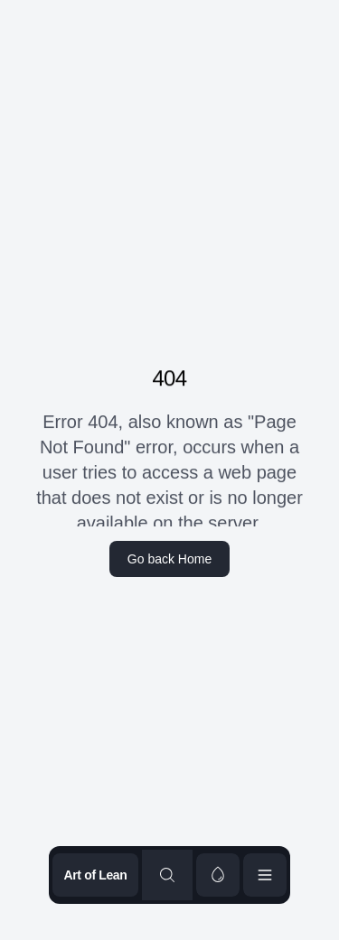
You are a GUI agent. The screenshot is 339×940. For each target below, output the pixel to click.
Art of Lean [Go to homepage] (95, 875)
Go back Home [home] (169, 559)
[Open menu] (265, 875)
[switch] (218, 875)
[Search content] (167, 875)
